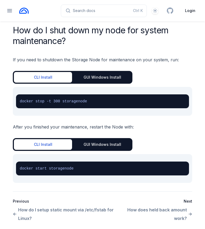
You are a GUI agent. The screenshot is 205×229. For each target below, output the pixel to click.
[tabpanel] (102, 101)
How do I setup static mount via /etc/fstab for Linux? (63, 214)
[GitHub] (170, 10)
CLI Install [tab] (43, 77)
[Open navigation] (9, 10)
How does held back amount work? (159, 214)
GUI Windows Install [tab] (102, 77)
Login (190, 10)
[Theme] (155, 10)
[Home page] (24, 10)
